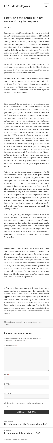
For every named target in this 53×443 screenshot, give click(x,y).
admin (20, 322)
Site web (7, 393)
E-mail (7, 384)
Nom (6, 375)
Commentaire (10, 346)
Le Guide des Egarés (17, 6)
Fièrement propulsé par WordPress (16, 440)
